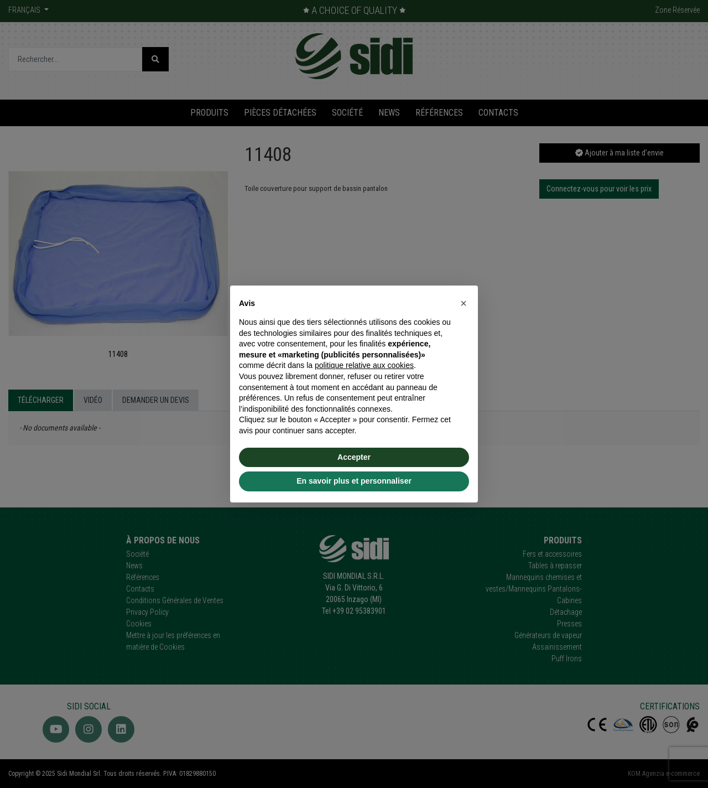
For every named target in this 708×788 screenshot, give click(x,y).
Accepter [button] (354, 457)
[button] (463, 303)
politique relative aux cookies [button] (364, 365)
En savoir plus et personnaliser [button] (354, 480)
